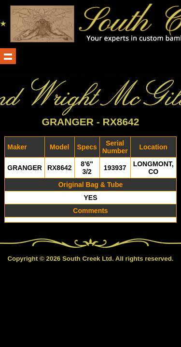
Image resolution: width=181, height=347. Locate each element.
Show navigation (8, 56)
